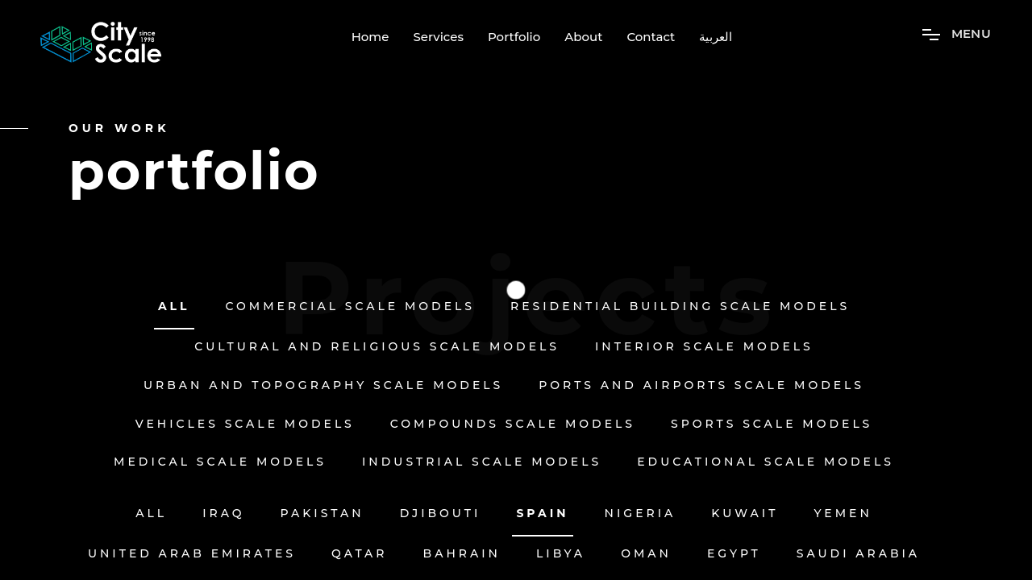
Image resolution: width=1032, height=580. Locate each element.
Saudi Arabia (858, 554)
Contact (650, 37)
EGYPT (734, 554)
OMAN (646, 554)
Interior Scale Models (704, 347)
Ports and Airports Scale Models (701, 385)
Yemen (843, 513)
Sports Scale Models (771, 424)
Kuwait (744, 513)
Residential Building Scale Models (680, 306)
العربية (715, 37)
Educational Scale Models (765, 462)
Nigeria (640, 513)
